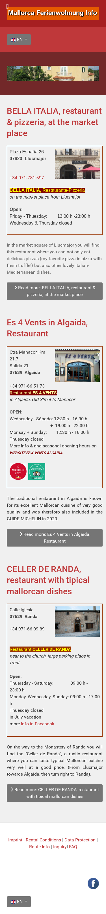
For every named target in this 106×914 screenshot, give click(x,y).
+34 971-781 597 (27, 177)
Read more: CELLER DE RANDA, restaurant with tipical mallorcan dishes (54, 793)
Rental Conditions (43, 840)
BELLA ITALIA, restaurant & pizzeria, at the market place (54, 122)
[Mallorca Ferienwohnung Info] (53, 13)
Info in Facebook (37, 723)
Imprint (15, 840)
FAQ (73, 846)
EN (17, 39)
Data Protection (80, 840)
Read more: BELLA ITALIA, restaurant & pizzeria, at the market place (55, 291)
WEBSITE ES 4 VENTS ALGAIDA (36, 453)
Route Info (40, 846)
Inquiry (60, 846)
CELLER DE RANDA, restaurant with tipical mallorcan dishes (48, 580)
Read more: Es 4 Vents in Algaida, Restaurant (55, 538)
